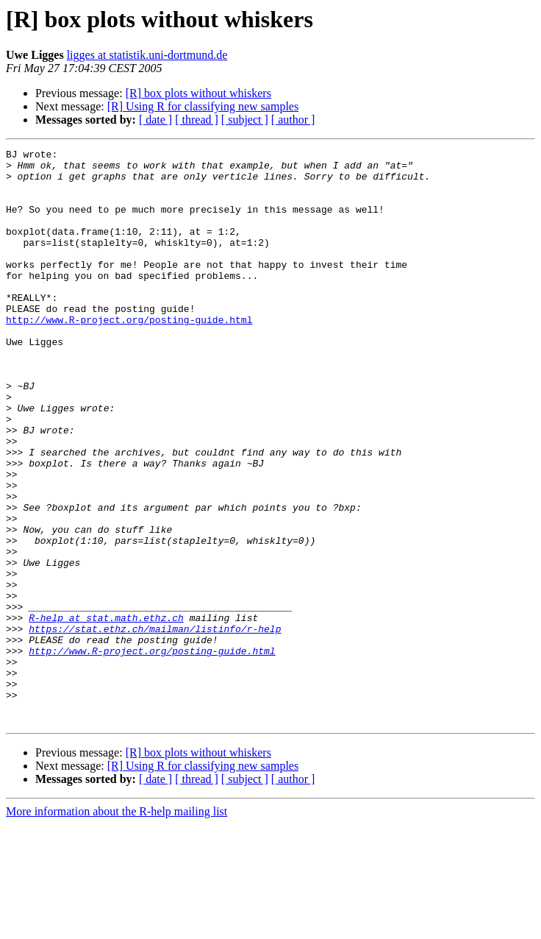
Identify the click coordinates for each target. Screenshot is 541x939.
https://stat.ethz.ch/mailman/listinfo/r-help (155, 725)
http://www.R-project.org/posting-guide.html (129, 354)
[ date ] (155, 119)
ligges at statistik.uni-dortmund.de (147, 55)
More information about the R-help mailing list (116, 926)
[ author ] (293, 119)
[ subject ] (244, 119)
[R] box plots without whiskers (198, 93)
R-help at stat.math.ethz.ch (106, 712)
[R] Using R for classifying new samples (202, 106)
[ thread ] (196, 119)
